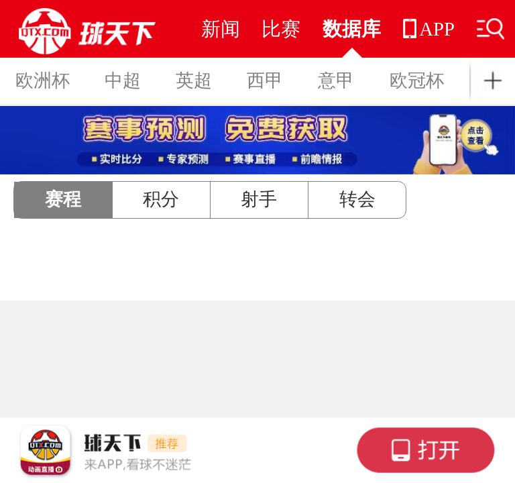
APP (429, 29)
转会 (357, 199)
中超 (123, 80)
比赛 (281, 29)
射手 (259, 199)
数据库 (352, 29)
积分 (161, 199)
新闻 (220, 29)
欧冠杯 (417, 80)
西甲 (265, 80)
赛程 (63, 199)
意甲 (336, 80)
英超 (194, 80)
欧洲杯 (42, 80)
